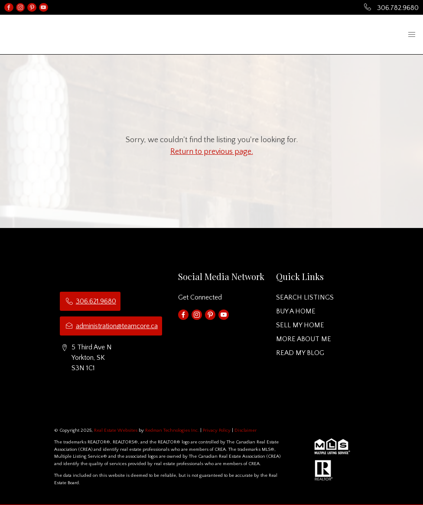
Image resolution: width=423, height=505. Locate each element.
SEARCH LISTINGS (305, 297)
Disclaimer (245, 430)
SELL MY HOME (300, 325)
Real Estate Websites (116, 430)
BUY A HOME (296, 311)
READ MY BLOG (300, 353)
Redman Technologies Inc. (172, 430)
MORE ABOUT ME (303, 339)
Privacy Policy (217, 430)
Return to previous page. (211, 151)
